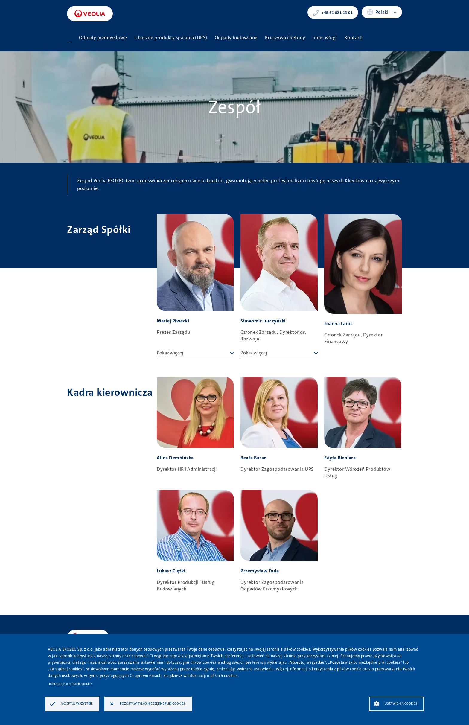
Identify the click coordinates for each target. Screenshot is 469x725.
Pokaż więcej (170, 353)
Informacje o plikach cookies (70, 683)
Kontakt (353, 37)
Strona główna (69, 37)
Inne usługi (325, 37)
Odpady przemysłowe (103, 37)
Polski (382, 12)
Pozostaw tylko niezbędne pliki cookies (152, 703)
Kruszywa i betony (285, 37)
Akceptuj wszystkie (77, 703)
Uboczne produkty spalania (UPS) (170, 37)
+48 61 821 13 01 (332, 12)
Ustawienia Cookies (401, 703)
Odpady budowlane (236, 37)
